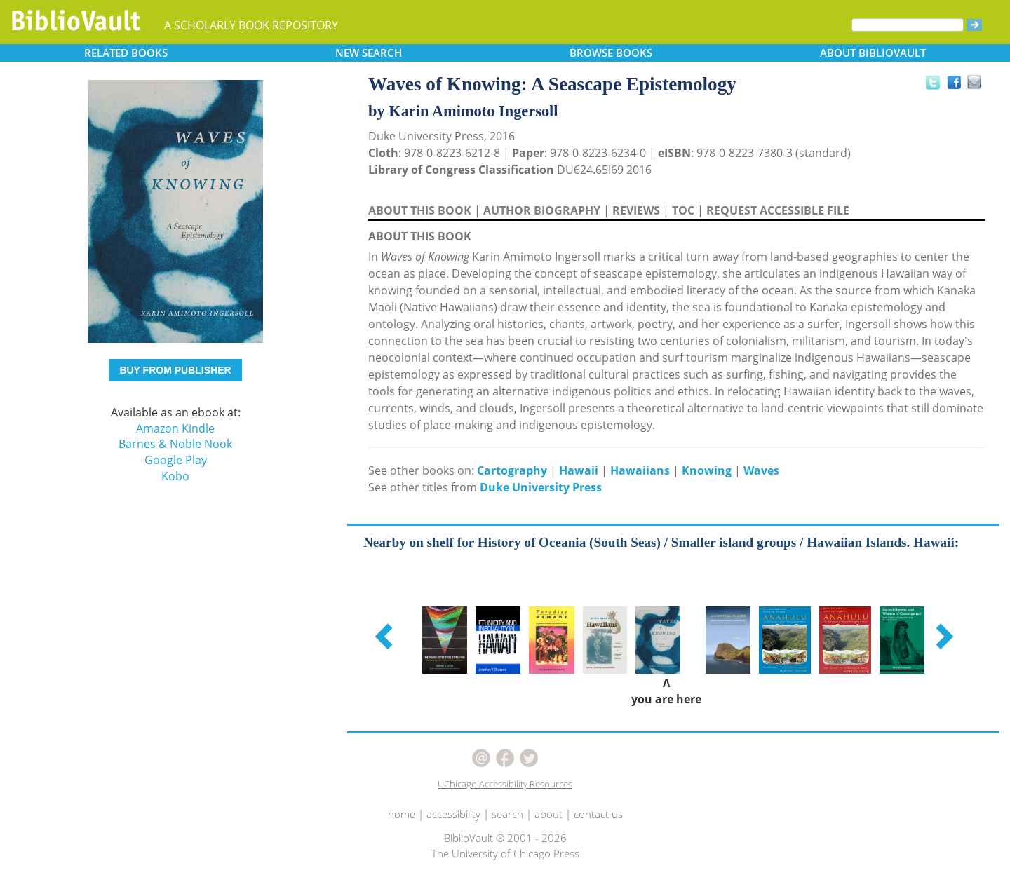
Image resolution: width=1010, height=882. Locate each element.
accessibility (453, 814)
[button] (386, 636)
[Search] (907, 25)
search (507, 814)
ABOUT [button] (873, 53)
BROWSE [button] (611, 53)
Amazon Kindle (175, 428)
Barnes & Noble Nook (175, 444)
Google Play (175, 460)
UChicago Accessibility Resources (505, 784)
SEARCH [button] (368, 53)
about (548, 814)
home (401, 814)
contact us (598, 814)
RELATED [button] (126, 53)
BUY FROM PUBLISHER (175, 370)
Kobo (175, 476)
